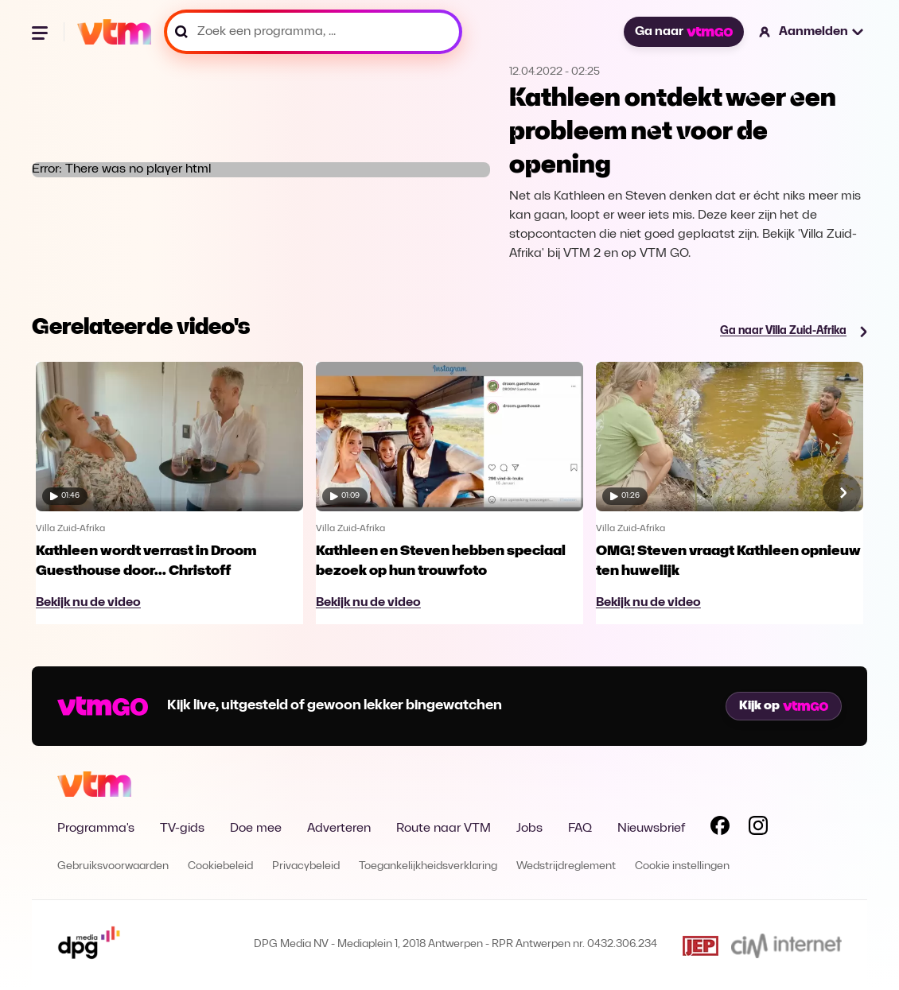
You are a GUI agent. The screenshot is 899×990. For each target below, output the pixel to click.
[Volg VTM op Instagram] (758, 828)
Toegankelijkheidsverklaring (428, 866)
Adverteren (339, 828)
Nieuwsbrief (651, 828)
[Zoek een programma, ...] (313, 32)
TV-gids (182, 828)
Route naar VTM (443, 828)
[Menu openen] (41, 31)
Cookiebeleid (220, 866)
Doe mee (256, 828)
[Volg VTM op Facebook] (720, 828)
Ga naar (683, 31)
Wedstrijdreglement (566, 866)
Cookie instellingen (682, 866)
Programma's (95, 828)
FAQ (580, 828)
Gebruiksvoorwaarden (113, 866)
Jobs (529, 828)
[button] (812, 31)
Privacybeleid (306, 866)
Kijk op (783, 706)
